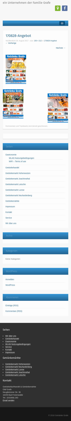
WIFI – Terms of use (17, 161)
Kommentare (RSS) (13, 311)
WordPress (10, 285)
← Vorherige (11, 43)
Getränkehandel (12, 167)
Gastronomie (10, 155)
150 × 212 (38, 41)
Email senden (8, 400)
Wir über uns (10, 223)
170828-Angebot (50, 41)
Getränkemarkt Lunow (14, 190)
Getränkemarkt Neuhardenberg (18, 195)
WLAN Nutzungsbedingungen (21, 158)
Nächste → (60, 48)
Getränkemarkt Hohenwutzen (17, 173)
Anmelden (9, 279)
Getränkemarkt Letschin (15, 184)
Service (8, 218)
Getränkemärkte (12, 201)
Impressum (10, 206)
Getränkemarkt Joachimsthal (17, 179)
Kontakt (8, 212)
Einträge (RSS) (11, 305)
